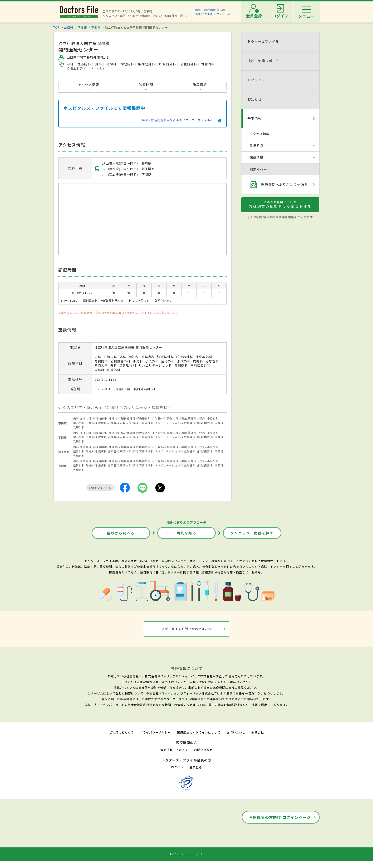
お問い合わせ (236, 732)
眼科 (135, 423)
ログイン (177, 767)
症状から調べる (121, 533)
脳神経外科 (128, 418)
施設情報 (200, 84)
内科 (76, 418)
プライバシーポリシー (155, 732)
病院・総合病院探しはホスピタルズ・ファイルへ (213, 12)
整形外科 (79, 423)
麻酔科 (219, 423)
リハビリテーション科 (169, 423)
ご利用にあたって (121, 732)
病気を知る (186, 533)
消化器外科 (159, 418)
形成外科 (91, 423)
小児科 (201, 418)
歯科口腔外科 (205, 423)
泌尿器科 (113, 423)
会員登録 (196, 767)
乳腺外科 (79, 427)
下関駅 (96, 27)
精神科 (103, 418)
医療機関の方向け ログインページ (280, 817)
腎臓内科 (172, 418)
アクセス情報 (88, 84)
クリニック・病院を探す (252, 533)
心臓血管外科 (187, 418)
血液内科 (85, 418)
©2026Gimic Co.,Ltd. (186, 854)
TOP (56, 27)
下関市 (82, 27)
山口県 (68, 27)
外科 (95, 418)
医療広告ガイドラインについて (199, 732)
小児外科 (213, 418)
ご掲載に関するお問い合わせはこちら (186, 629)
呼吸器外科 (143, 418)
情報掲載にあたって (174, 750)
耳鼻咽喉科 (146, 423)
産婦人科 (126, 423)
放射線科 (190, 423)
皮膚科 (102, 423)
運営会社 (257, 732)
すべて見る (98, 68)
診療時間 (146, 84)
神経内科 (114, 418)
